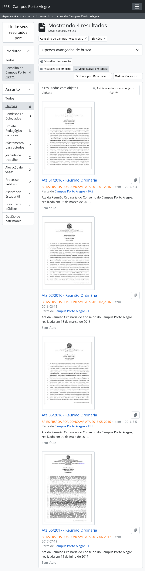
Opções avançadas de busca (66, 49)
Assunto (12, 89)
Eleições (18, 107)
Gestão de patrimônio (18, 218)
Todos (9, 60)
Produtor (13, 51)
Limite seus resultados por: (18, 32)
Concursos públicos (18, 206)
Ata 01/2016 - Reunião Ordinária (69, 180)
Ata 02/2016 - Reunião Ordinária (69, 295)
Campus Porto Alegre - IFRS (74, 191)
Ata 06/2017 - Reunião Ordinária (69, 530)
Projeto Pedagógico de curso (18, 130)
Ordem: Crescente (127, 76)
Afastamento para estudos (18, 145)
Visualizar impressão (55, 61)
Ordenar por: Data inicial (92, 76)
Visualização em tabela (91, 69)
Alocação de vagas (18, 169)
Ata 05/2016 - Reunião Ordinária (69, 415)
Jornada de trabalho (18, 157)
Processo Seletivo (18, 182)
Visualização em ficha (55, 69)
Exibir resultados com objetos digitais (113, 90)
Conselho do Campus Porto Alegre (18, 72)
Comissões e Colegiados (18, 116)
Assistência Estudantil (18, 194)
